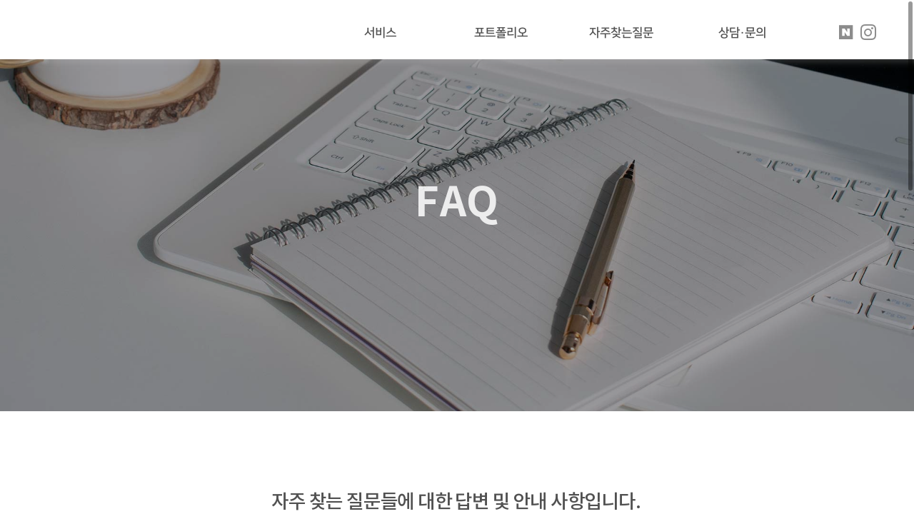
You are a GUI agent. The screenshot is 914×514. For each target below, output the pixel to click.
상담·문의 (742, 32)
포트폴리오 (501, 32)
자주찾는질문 (621, 32)
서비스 (380, 32)
